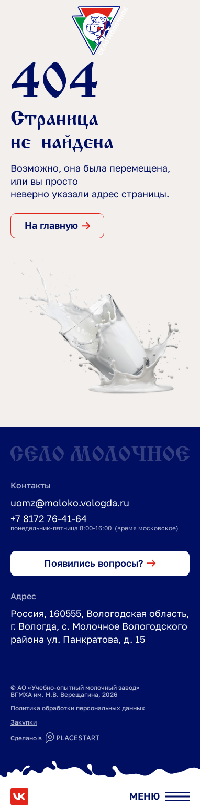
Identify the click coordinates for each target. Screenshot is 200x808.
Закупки (23, 722)
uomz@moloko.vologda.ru (69, 502)
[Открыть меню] (159, 796)
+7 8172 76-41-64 (48, 518)
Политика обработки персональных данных (77, 708)
